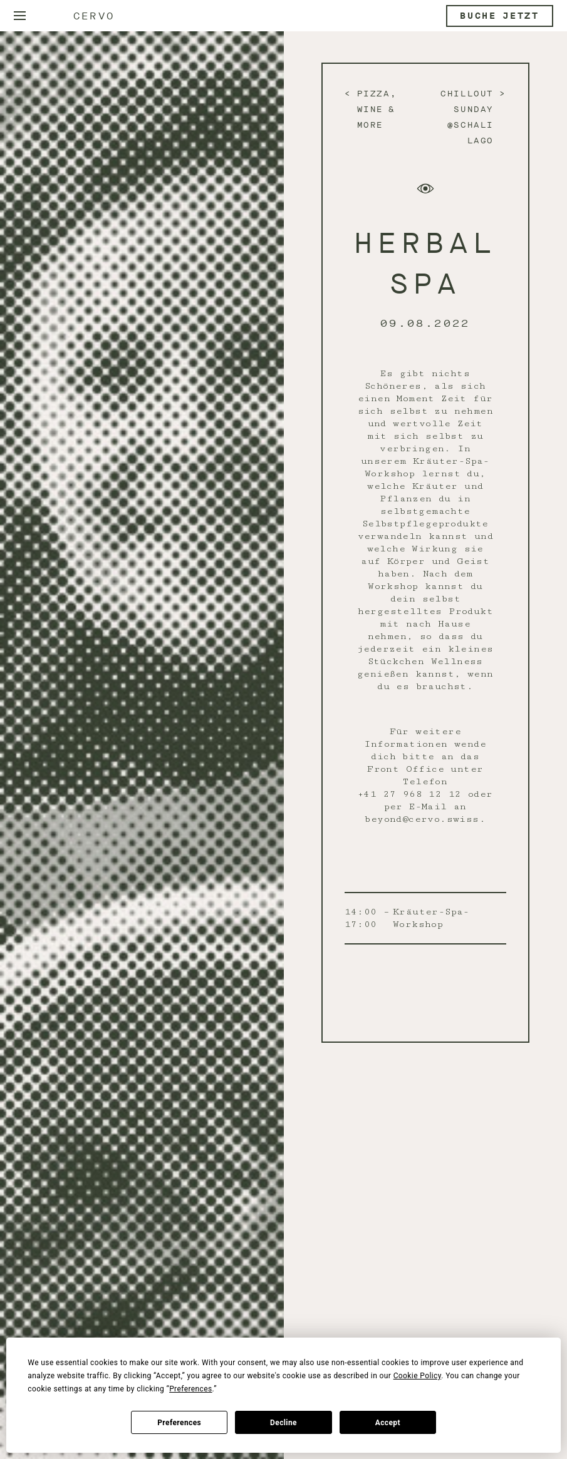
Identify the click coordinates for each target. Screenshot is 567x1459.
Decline (283, 1422)
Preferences (179, 1422)
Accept (387, 1422)
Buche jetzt (499, 16)
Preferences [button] (190, 1389)
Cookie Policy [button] (417, 1375)
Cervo (94, 16)
